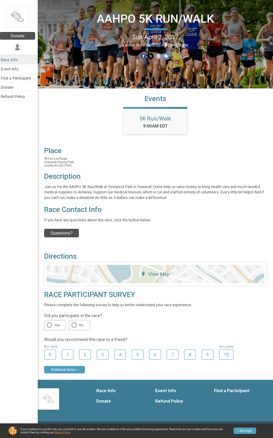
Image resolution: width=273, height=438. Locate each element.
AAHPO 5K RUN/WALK (156, 18)
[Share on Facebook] (145, 56)
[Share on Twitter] (152, 56)
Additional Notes (66, 373)
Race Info (11, 60)
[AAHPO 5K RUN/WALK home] (20, 16)
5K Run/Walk (157, 122)
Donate (20, 35)
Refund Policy (15, 96)
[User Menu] (20, 47)
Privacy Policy (62, 432)
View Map (157, 277)
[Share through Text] (167, 56)
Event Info (12, 69)
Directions (180, 44)
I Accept (245, 431)
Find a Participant (18, 78)
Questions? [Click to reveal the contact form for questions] (64, 236)
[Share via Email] (160, 56)
